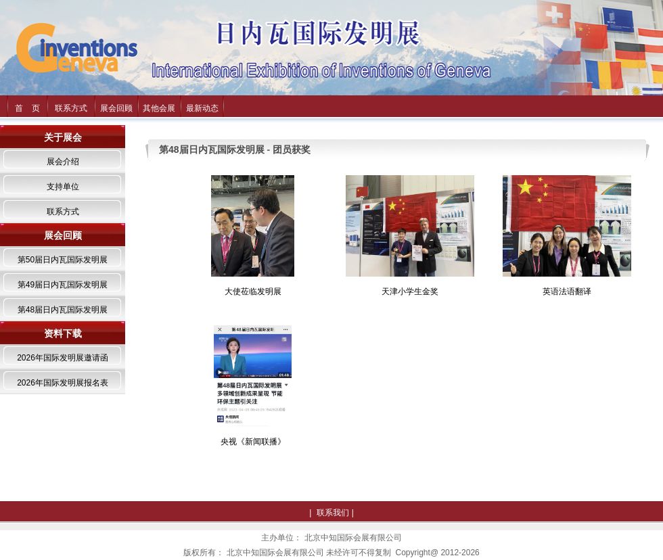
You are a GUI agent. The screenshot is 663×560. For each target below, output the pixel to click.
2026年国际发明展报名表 (62, 383)
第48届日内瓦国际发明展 (63, 309)
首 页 (27, 108)
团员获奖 (292, 149)
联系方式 (71, 108)
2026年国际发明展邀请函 (62, 358)
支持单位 (63, 186)
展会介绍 (63, 161)
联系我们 (333, 512)
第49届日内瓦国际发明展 (63, 284)
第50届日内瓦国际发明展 (63, 259)
